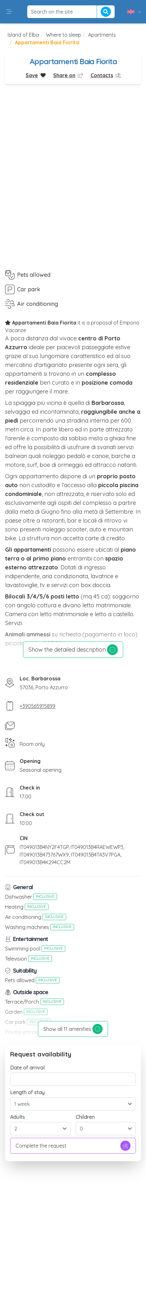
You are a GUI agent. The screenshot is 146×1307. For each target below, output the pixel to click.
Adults (17, 1117)
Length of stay (27, 1092)
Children (85, 1117)
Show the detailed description (73, 649)
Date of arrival (27, 1067)
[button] (9, 12)
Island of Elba (23, 35)
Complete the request (73, 1146)
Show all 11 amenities (73, 1029)
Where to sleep (63, 35)
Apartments (102, 35)
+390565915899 (37, 706)
